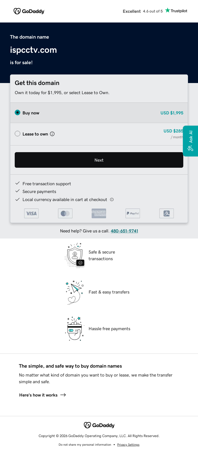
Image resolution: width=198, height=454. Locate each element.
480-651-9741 (124, 231)
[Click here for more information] (111, 199)
